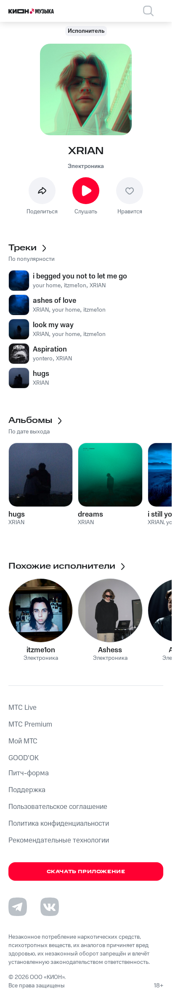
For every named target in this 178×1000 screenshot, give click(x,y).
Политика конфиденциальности (58, 824)
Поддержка (26, 790)
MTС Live (22, 708)
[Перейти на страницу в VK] (49, 907)
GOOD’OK (23, 758)
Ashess (110, 650)
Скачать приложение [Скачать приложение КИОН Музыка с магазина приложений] (86, 871)
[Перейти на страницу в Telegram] (17, 907)
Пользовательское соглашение (57, 807)
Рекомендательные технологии (58, 840)
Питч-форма (28, 773)
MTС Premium (30, 724)
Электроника (86, 166)
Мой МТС (22, 741)
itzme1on (41, 650)
